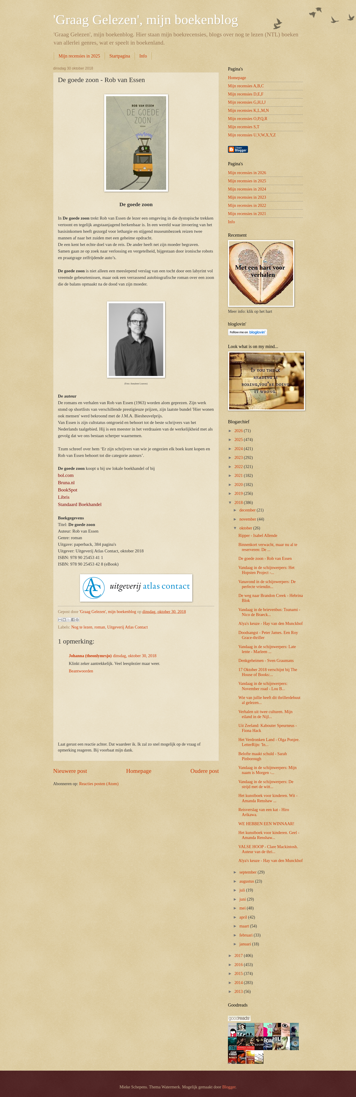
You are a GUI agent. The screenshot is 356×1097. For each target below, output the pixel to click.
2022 (239, 466)
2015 (239, 973)
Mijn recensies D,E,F (245, 94)
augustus (247, 881)
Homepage (138, 771)
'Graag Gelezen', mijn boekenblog (145, 19)
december (248, 510)
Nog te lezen (81, 627)
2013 (239, 991)
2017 (239, 955)
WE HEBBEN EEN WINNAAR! (266, 823)
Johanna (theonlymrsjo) (90, 656)
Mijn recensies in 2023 (247, 197)
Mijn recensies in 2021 (247, 213)
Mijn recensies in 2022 (247, 205)
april (244, 917)
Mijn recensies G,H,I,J (247, 102)
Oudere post (204, 771)
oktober (246, 528)
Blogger (228, 1087)
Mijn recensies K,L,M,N (248, 110)
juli (243, 890)
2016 (239, 964)
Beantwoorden (81, 671)
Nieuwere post (70, 771)
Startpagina (119, 55)
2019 (239, 493)
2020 (239, 484)
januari (246, 944)
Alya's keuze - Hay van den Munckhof (270, 623)
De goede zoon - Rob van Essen (265, 558)
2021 (239, 475)
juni (243, 899)
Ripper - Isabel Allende (257, 535)
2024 (239, 448)
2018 (239, 502)
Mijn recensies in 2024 (247, 189)
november (248, 519)
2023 (239, 457)
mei (243, 908)
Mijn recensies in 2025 (79, 55)
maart (245, 926)
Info (143, 55)
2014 (239, 982)
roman (99, 627)
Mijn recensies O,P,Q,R (247, 118)
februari (247, 935)
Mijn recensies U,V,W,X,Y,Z (252, 135)
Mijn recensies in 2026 (247, 172)
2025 (239, 439)
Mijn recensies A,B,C (246, 86)
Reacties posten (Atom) (99, 783)
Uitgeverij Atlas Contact (127, 627)
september (249, 872)
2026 (239, 430)
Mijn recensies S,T (243, 127)
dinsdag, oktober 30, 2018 (135, 656)
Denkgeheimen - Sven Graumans (266, 660)
